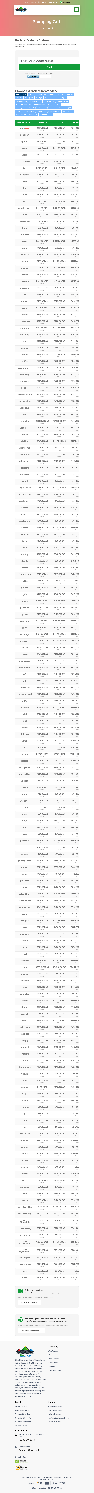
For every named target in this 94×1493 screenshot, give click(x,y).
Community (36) (35, 101)
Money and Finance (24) (25, 111)
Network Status (54, 1414)
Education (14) (49, 101)
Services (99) (68, 111)
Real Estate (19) (54, 111)
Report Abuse (21, 1425)
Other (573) (29, 98)
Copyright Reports (23, 1418)
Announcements (55, 1410)
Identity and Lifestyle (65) (26, 108)
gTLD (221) (33, 94)
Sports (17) (33, 114)
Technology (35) (46, 114)
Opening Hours (54, 1370)
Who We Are (53, 1351)
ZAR (41, 2)
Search (49, 67)
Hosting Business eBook (58, 1418)
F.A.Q (50, 1354)
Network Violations (23, 1421)
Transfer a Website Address (31, 1331)
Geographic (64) (39, 104)
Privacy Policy (21, 1406)
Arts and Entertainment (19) (55, 98)
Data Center (53, 1358)
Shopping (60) (21, 114)
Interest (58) (43, 108)
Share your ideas (55, 1421)
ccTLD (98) (43, 94)
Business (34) (21, 101)
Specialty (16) (54, 94)
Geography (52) (54, 104)
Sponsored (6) (67, 94)
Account (29, 2)
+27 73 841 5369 (27, 1440)
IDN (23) (19, 98)
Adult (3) (39, 98)
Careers (51, 1366)
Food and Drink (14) (23, 104)
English (52, 2)
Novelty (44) (41, 111)
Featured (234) (62, 101)
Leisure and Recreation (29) (60, 108)
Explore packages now (29, 1302)
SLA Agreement (22, 1410)
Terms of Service (22, 1414)
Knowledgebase (55, 1406)
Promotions (53, 1362)
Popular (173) (21, 94)
